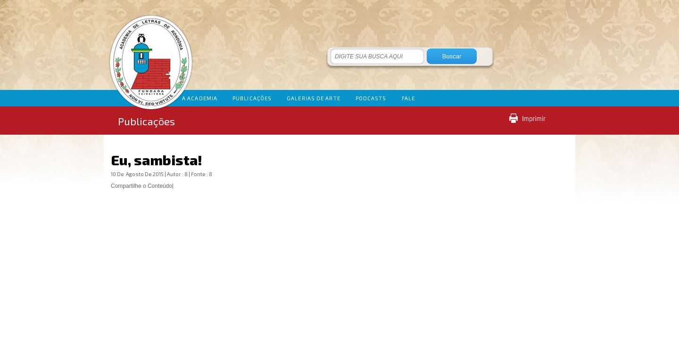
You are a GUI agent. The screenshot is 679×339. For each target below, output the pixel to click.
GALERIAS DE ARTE (313, 98)
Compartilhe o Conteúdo (141, 186)
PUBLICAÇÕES (252, 98)
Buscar (451, 56)
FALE (408, 98)
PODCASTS (371, 98)
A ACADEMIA (199, 98)
